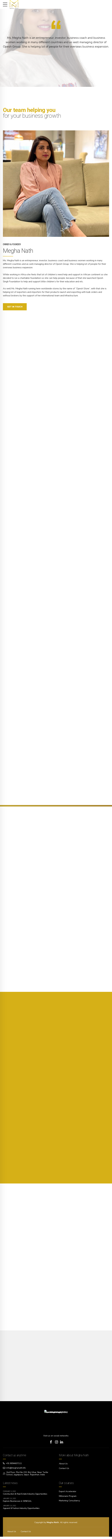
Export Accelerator (67, 1493)
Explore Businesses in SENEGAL (17, 1503)
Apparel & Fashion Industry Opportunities (21, 1510)
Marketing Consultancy (69, 1502)
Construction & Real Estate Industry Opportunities (25, 1496)
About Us (63, 1465)
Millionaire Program (68, 1498)
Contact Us (64, 1470)
